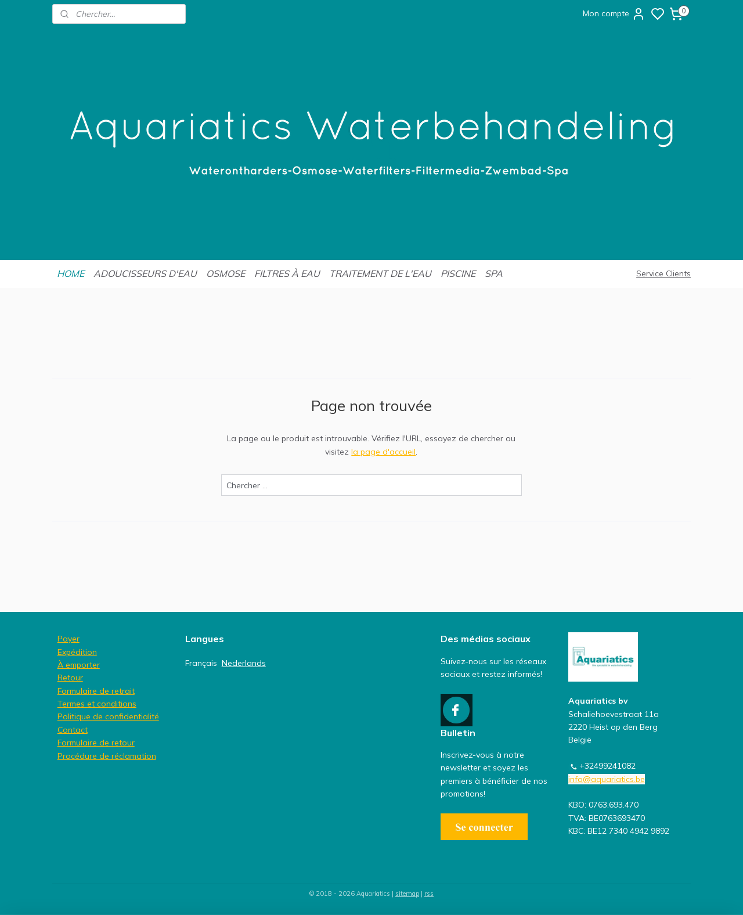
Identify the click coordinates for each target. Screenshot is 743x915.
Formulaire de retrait (96, 691)
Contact (72, 730)
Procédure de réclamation (106, 756)
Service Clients (663, 273)
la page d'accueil (383, 451)
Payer (68, 638)
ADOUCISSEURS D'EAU (145, 273)
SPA (494, 273)
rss (429, 893)
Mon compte (614, 14)
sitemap (407, 893)
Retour (70, 677)
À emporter (78, 665)
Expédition (77, 652)
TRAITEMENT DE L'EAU (380, 273)
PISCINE (458, 273)
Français (201, 663)
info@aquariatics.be (606, 779)
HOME (70, 273)
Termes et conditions (96, 703)
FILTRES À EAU (287, 273)
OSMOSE (225, 273)
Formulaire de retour (96, 742)
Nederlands (244, 663)
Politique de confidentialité (108, 716)
